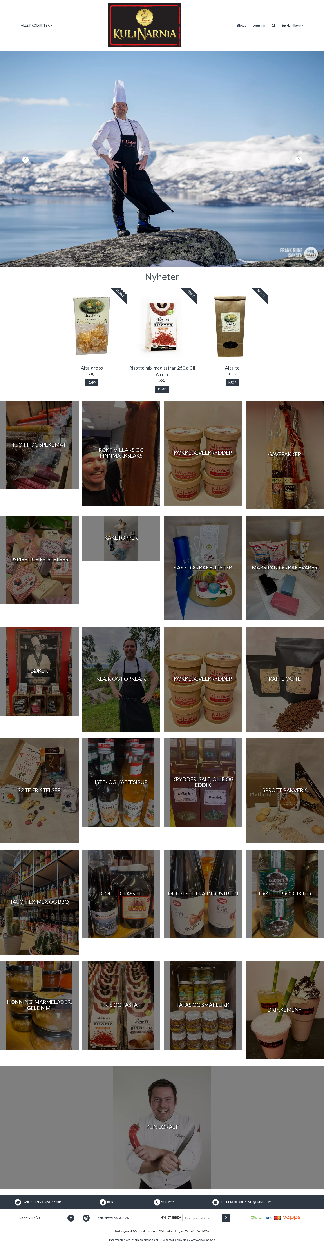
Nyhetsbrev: (171, 1217)
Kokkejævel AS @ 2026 (113, 1218)
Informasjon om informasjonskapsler (133, 1240)
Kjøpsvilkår (29, 1218)
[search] (273, 25)
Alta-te (232, 367)
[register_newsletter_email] (226, 1218)
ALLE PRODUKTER (36, 25)
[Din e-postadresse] (202, 1218)
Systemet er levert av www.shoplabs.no (188, 1240)
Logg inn (258, 25)
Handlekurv (292, 25)
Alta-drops (92, 367)
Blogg (241, 25)
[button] (24, 159)
